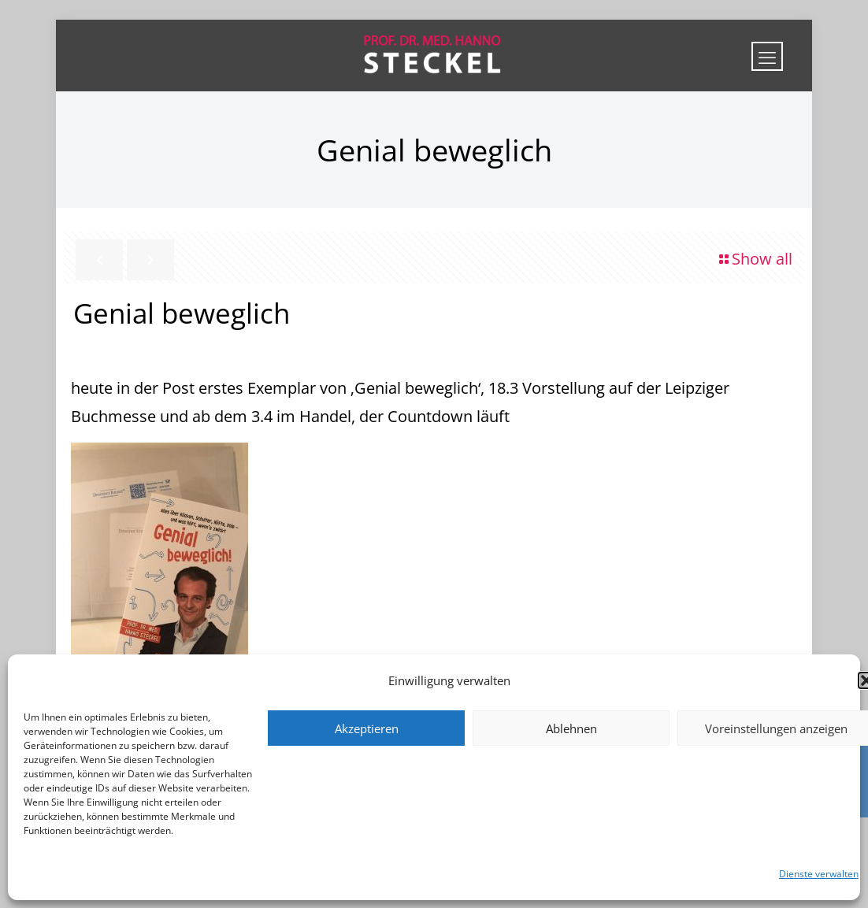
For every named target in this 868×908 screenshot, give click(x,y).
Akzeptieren (367, 728)
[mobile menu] (767, 56)
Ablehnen (571, 728)
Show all (754, 258)
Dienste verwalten (819, 873)
